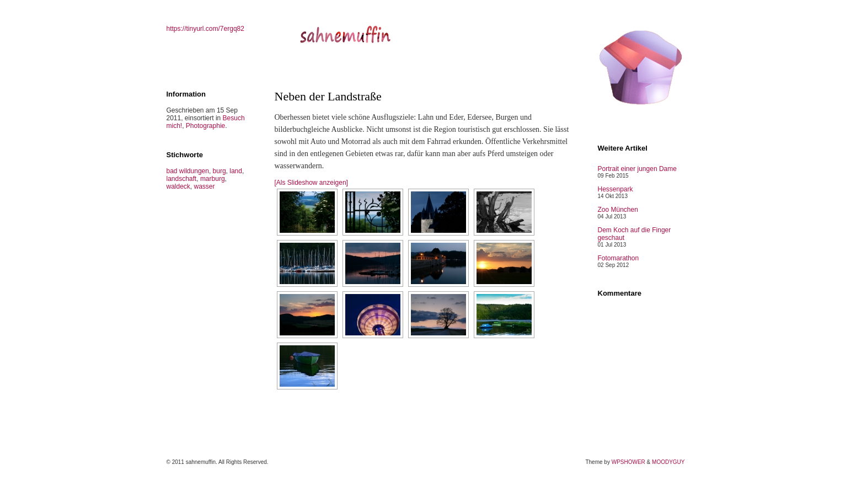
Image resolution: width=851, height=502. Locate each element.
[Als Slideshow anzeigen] (311, 182)
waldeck (178, 186)
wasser (204, 186)
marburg (212, 179)
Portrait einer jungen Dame (637, 169)
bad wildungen (188, 171)
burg (219, 171)
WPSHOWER (628, 462)
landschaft (182, 179)
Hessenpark (615, 189)
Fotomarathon (618, 258)
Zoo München (618, 209)
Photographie (205, 126)
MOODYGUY (668, 462)
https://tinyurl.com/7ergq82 (205, 29)
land (235, 171)
